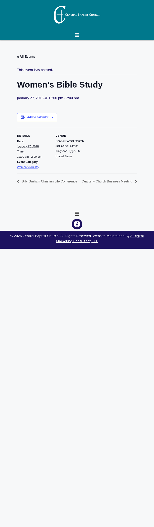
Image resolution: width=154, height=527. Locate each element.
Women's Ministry (28, 167)
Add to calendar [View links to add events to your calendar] (38, 117)
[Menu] (77, 34)
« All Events (26, 56)
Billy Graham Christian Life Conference (49, 181)
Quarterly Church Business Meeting (107, 181)
